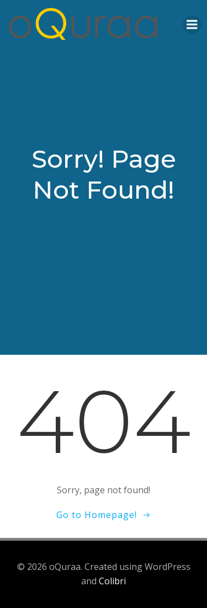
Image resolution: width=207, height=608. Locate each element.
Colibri (112, 581)
